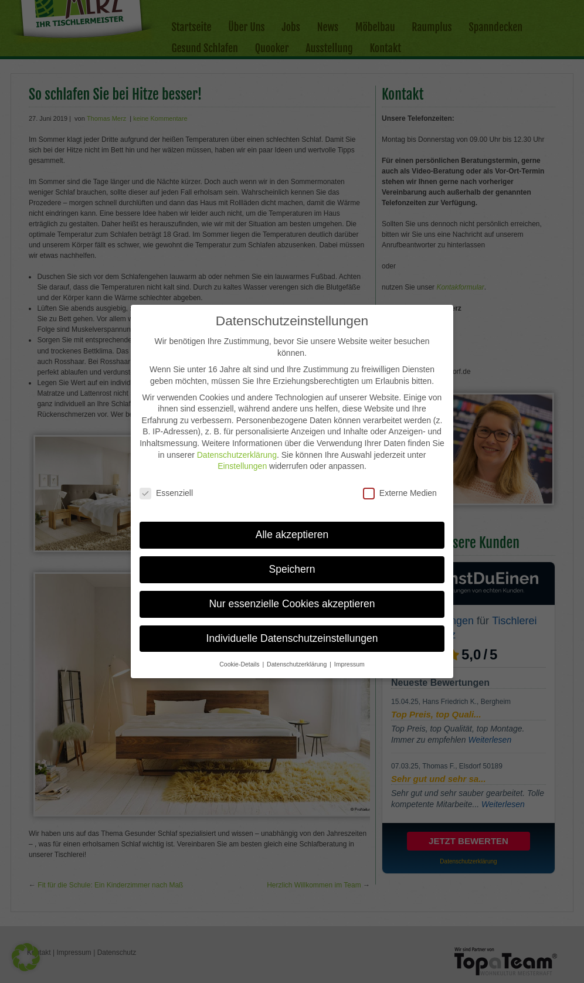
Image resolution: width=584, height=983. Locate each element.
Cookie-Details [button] (240, 654)
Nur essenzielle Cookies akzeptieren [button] (292, 594)
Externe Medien (400, 483)
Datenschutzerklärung (237, 445)
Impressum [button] (349, 654)
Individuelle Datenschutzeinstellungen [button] (292, 629)
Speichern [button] (292, 560)
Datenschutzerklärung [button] (297, 654)
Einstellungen (242, 457)
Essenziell (166, 483)
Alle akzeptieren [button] (292, 525)
